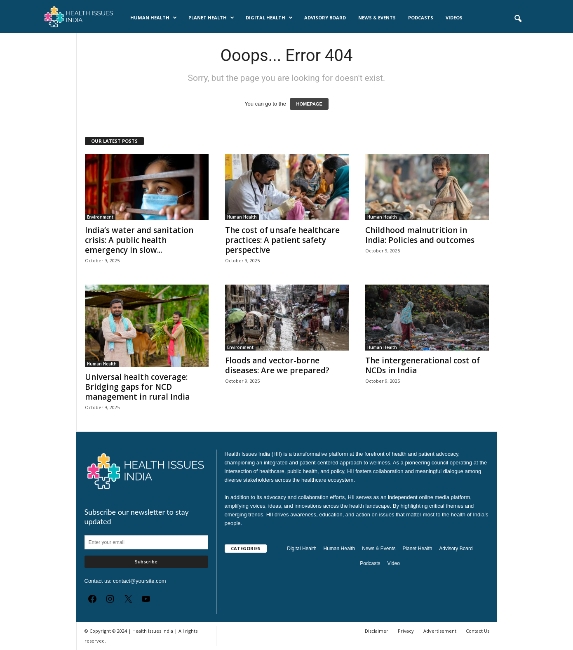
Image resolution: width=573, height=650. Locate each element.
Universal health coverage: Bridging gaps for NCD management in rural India (137, 387)
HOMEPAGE (309, 103)
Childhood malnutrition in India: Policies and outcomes (419, 235)
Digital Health (269, 18)
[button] (518, 19)
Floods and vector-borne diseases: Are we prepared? (277, 365)
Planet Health (211, 18)
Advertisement (439, 631)
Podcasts (420, 17)
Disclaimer (376, 631)
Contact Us (477, 631)
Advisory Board (325, 17)
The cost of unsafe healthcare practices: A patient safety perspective (282, 240)
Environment (100, 217)
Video (393, 563)
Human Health (153, 18)
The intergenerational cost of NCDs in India (422, 365)
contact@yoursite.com (139, 581)
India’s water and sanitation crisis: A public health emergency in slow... (139, 240)
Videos (454, 17)
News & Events (377, 17)
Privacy (406, 631)
